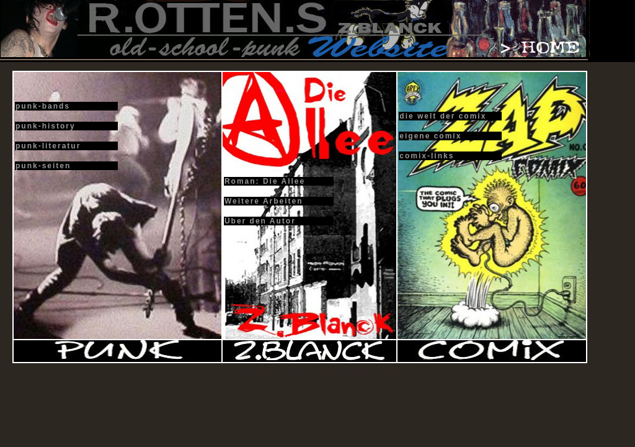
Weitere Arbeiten (263, 201)
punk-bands (43, 106)
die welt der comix (442, 116)
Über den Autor (260, 221)
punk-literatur (48, 146)
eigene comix (430, 136)
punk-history (46, 126)
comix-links (426, 155)
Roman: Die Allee (264, 181)
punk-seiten (43, 165)
